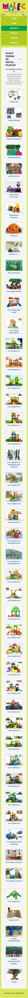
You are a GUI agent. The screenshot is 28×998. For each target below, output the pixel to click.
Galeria (14, 38)
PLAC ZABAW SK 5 (14, 743)
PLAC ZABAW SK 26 (14, 650)
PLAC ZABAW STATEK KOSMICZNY (14, 837)
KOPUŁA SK (14, 230)
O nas (14, 23)
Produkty (14, 28)
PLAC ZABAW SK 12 (14, 401)
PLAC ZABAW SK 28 (14, 687)
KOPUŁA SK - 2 (14, 248)
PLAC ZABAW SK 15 (14, 438)
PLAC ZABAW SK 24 (14, 613)
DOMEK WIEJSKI (14, 170)
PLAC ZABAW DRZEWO (14, 285)
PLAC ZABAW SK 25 (14, 631)
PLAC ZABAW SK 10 (14, 363)
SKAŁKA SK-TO (14, 914)
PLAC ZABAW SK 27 (14, 669)
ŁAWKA (14, 976)
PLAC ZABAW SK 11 (14, 382)
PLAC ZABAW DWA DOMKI (14, 305)
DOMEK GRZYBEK (14, 114)
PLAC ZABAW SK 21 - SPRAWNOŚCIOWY (14, 556)
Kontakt (14, 42)
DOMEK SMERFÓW (14, 151)
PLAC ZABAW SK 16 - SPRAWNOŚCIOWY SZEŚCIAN (14, 458)
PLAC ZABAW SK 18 (14, 498)
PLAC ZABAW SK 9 (14, 817)
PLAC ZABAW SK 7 (14, 780)
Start (14, 18)
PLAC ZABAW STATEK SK (14, 856)
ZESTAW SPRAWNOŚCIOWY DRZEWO (14, 955)
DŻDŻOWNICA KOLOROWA (14, 210)
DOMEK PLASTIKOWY (14, 133)
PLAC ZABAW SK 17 (14, 479)
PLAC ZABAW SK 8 (14, 799)
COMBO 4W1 (14, 96)
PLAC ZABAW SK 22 (14, 576)
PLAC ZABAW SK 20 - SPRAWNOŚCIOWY (14, 536)
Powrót (19, 59)
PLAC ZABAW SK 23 (14, 594)
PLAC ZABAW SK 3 (14, 706)
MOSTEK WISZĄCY (14, 267)
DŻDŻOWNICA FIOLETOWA (14, 190)
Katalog (14, 33)
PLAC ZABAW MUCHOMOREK (14, 325)
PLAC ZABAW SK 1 (14, 345)
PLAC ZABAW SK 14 (14, 419)
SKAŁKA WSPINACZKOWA (14, 933)
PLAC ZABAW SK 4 (14, 724)
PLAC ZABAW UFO (14, 895)
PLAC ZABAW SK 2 (14, 516)
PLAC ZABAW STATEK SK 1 (14, 876)
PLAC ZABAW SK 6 (14, 761)
